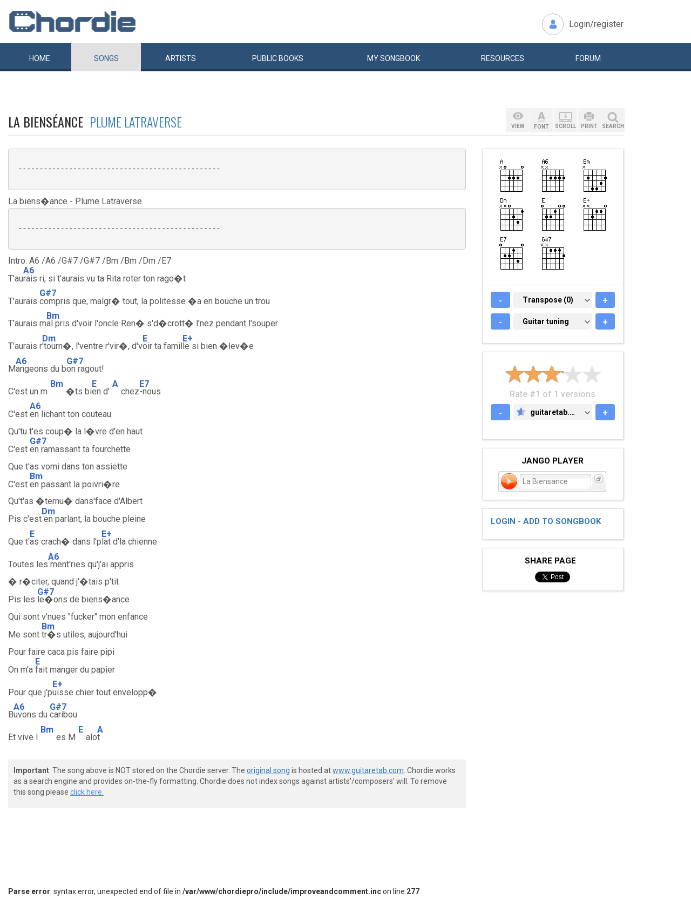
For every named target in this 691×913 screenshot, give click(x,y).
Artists (180, 58)
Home (39, 58)
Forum (588, 58)
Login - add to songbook (546, 521)
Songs (106, 58)
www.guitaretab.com (368, 770)
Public (277, 58)
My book (393, 58)
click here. (87, 792)
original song (268, 770)
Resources (502, 58)
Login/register (596, 24)
